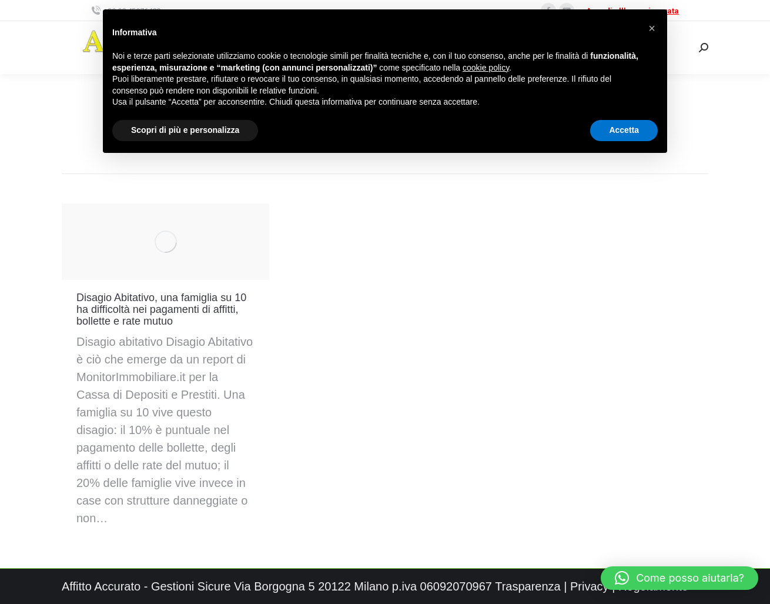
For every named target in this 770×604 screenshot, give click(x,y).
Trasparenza (528, 586)
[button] (679, 578)
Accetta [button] (624, 130)
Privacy (589, 586)
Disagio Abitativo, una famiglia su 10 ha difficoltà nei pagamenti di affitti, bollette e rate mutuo (161, 309)
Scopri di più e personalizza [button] (185, 130)
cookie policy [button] (486, 67)
